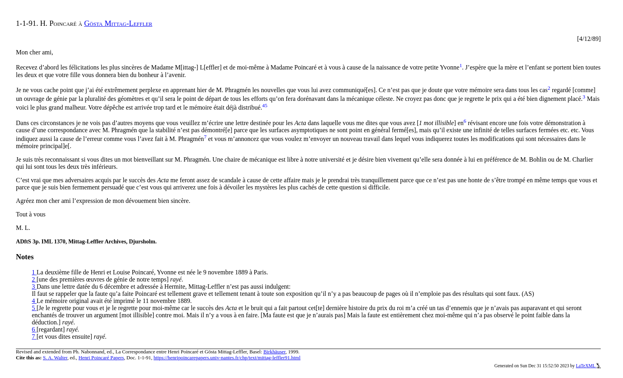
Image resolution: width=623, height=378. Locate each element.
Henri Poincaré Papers (101, 358)
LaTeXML (588, 365)
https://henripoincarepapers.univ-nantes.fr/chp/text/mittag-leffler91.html (227, 358)
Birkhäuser (274, 352)
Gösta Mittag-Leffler (118, 23)
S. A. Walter (55, 358)
